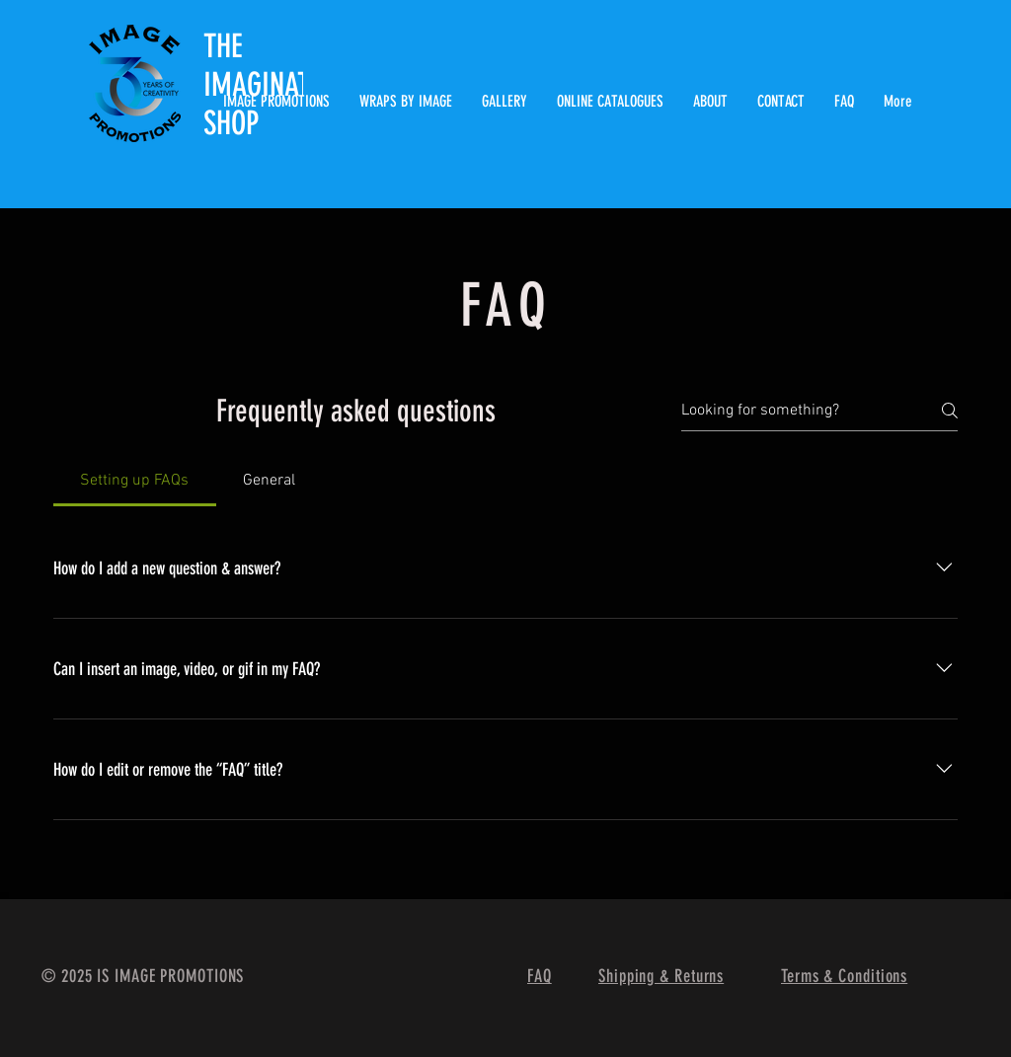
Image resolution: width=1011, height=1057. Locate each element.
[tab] (134, 480)
